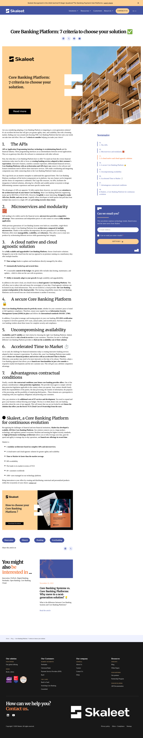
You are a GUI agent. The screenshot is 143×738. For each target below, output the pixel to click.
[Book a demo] (10, 672)
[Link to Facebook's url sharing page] (74, 38)
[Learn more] (108, 3)
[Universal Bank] (45, 668)
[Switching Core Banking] (48, 686)
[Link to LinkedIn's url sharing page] (63, 38)
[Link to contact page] (122, 10)
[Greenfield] (44, 689)
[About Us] (79, 665)
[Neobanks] (44, 665)
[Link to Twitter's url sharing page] (69, 38)
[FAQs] (78, 675)
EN (135, 11)
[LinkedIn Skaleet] (7, 715)
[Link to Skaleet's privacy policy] (105, 726)
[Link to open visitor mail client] (79, 38)
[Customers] (97, 11)
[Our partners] (115, 675)
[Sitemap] (129, 726)
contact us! (32, 483)
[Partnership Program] (117, 679)
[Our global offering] (12, 665)
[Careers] (78, 668)
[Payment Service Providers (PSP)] (51, 671)
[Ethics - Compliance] (118, 726)
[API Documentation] (117, 686)
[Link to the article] (56, 568)
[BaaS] (42, 675)
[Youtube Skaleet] (13, 715)
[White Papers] (115, 668)
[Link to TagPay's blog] (112, 665)
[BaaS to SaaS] (45, 682)
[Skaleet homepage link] (15, 11)
